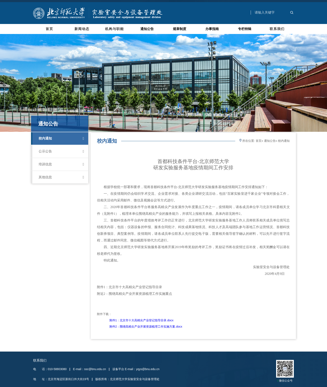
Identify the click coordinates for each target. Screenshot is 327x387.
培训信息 (61, 164)
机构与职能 (114, 29)
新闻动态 (81, 29)
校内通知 (61, 138)
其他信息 (61, 177)
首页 (49, 29)
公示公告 (61, 151)
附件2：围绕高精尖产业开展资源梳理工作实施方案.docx (145, 326)
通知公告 (270, 140)
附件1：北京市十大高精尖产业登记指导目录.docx (141, 320)
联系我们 (277, 29)
